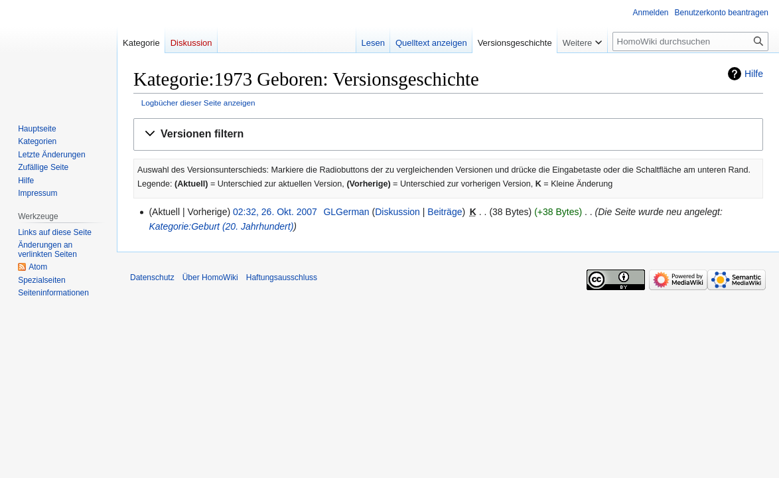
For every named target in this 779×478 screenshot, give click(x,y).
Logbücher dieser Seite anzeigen (198, 102)
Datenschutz (152, 277)
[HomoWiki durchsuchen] (690, 41)
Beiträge (444, 211)
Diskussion (397, 211)
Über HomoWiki (210, 277)
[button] (448, 134)
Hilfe (753, 73)
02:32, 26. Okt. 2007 (275, 211)
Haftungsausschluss (281, 277)
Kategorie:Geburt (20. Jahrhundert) (221, 226)
